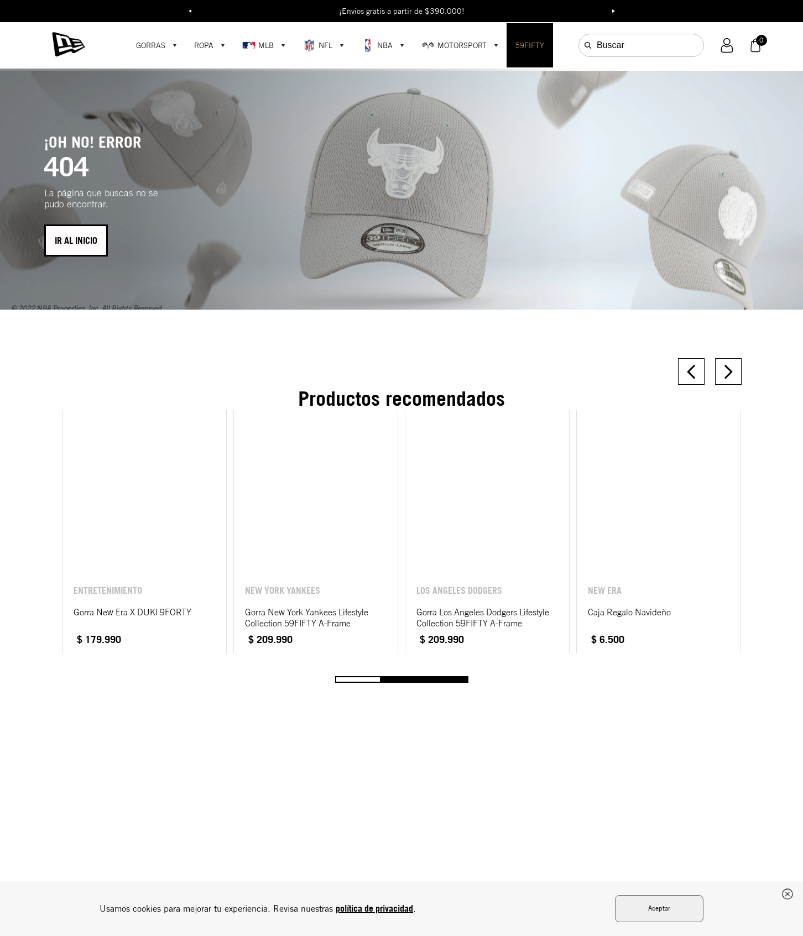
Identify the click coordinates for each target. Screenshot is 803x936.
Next (613, 11)
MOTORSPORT (454, 45)
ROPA (203, 45)
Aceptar (659, 908)
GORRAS (150, 45)
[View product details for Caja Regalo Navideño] (659, 531)
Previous (190, 11)
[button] (727, 45)
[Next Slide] (728, 371)
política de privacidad (374, 908)
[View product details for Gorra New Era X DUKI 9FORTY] (144, 531)
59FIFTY (529, 45)
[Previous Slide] (691, 371)
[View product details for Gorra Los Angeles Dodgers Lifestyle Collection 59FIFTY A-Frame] (487, 531)
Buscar (610, 45)
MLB (258, 45)
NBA (377, 45)
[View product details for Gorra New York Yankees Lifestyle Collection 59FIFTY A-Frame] (316, 531)
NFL (317, 45)
